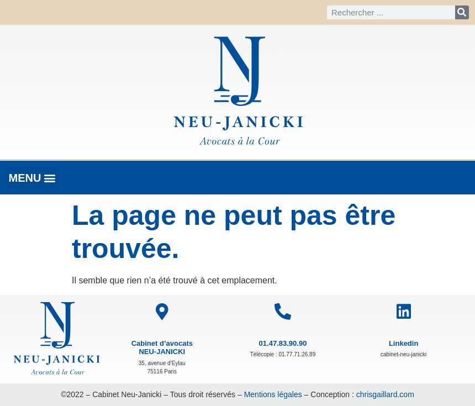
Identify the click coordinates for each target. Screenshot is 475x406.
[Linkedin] (403, 311)
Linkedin (403, 343)
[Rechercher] (462, 12)
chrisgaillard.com (385, 394)
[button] (32, 177)
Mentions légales (273, 394)
